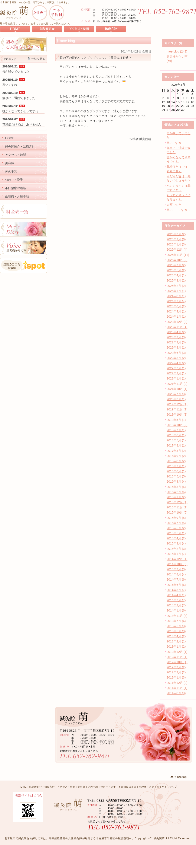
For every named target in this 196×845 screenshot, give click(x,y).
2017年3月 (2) (176, 450)
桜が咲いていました (15, 71)
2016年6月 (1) (176, 471)
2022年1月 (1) (176, 378)
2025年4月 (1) (176, 275)
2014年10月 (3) (177, 564)
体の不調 (93, 786)
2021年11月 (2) (177, 383)
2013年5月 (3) (176, 631)
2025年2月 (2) (176, 286)
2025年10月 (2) (177, 260)
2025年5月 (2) (176, 270)
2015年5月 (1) (176, 533)
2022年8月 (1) (176, 347)
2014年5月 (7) (176, 590)
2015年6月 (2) (176, 528)
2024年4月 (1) (176, 311)
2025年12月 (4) (177, 249)
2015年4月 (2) (176, 538)
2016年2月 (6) (176, 492)
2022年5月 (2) (176, 358)
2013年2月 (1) (176, 641)
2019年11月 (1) (177, 409)
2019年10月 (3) (177, 414)
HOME (23, 786)
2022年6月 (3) (176, 353)
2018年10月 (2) (177, 425)
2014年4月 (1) (176, 595)
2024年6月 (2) (176, 306)
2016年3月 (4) (176, 487)
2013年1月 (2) (176, 646)
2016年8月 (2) (176, 461)
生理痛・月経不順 (149, 786)
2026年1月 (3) (176, 244)
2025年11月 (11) (178, 255)
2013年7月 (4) (176, 621)
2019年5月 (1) (176, 420)
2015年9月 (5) (176, 518)
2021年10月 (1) (177, 389)
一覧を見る (38, 58)
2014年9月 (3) (176, 569)
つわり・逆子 (108, 786)
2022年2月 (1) (176, 373)
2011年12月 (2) (177, 682)
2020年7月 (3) (176, 394)
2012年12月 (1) (177, 652)
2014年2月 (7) (176, 605)
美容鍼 (81, 786)
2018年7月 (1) (176, 430)
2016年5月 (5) (176, 476)
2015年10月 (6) (177, 512)
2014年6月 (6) (176, 585)
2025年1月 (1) (176, 291)
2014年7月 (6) (176, 579)
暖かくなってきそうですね (20, 111)
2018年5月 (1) (176, 440)
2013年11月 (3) (177, 615)
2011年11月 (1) (177, 688)
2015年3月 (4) (176, 543)
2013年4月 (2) (176, 636)
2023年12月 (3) (177, 322)
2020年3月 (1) (176, 399)
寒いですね (174, 142)
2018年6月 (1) (176, 435)
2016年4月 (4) (176, 481)
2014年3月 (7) (176, 600)
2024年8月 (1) (176, 296)
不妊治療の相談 (127, 786)
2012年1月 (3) (176, 677)
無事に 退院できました (18, 98)
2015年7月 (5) (176, 523)
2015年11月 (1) (177, 507)
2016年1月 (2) (176, 497)
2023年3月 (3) (176, 337)
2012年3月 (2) (176, 672)
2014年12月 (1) (177, 559)
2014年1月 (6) (176, 610)
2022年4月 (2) (176, 363)
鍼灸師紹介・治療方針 (42, 786)
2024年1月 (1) (176, 316)
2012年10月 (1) (177, 662)
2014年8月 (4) (176, 574)
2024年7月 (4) (176, 301)
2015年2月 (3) (176, 548)
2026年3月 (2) (176, 234)
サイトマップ (169, 786)
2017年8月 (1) (176, 445)
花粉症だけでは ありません (21, 124)
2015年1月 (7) (176, 554)
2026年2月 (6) (176, 239)
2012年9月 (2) (176, 667)
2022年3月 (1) (176, 368)
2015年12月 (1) (177, 502)
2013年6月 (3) (176, 626)
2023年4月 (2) (176, 332)
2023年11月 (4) (177, 327)
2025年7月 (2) (176, 265)
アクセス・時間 (66, 786)
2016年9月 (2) (176, 456)
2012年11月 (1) (177, 657)
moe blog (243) (177, 51)
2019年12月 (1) (177, 404)
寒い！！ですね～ (178, 210)
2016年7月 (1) (176, 466)
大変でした (174, 204)
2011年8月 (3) (176, 693)
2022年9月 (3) (176, 342)
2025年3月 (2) (176, 280)
